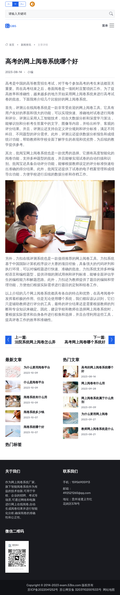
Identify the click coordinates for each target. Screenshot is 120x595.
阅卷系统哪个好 (34, 427)
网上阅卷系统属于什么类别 (97, 400)
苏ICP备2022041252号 (43, 589)
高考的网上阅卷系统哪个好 (97, 369)
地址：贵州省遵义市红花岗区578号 (77, 501)
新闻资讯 (26, 44)
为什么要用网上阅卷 (94, 414)
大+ (22, 4)
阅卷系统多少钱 (34, 412)
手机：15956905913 (76, 482)
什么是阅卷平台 (34, 382)
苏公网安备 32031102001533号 (80, 589)
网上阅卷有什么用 (93, 383)
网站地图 (109, 589)
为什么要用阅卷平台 (37, 367)
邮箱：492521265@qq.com (77, 491)
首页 (9, 44)
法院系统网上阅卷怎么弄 (35, 342)
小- (9, 4)
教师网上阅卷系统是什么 (97, 429)
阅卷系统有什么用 (35, 397)
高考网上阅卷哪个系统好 (84, 342)
